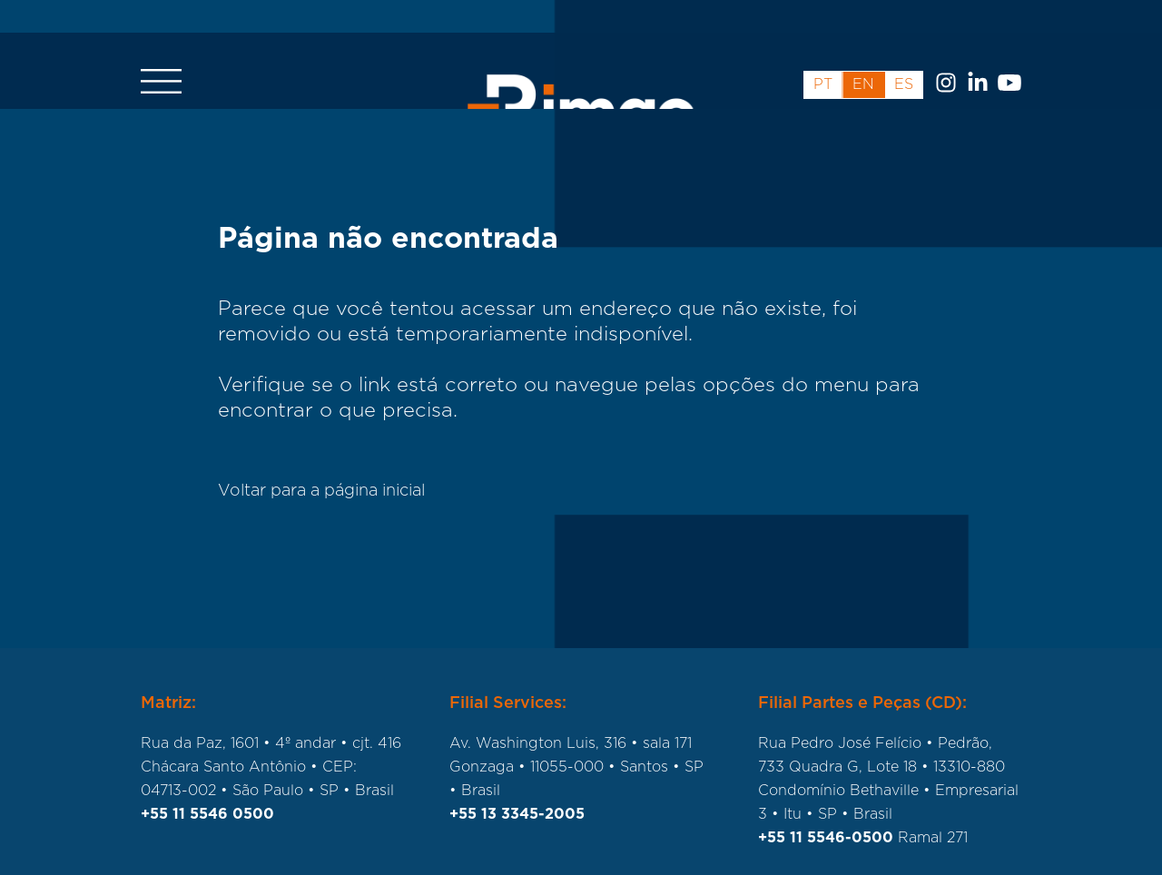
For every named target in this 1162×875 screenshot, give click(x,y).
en (863, 51)
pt (822, 51)
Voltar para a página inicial (321, 491)
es (903, 51)
